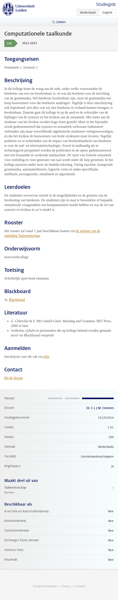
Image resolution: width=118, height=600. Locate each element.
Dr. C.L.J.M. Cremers (100, 408)
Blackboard (17, 300)
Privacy (66, 586)
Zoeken (61, 22)
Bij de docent (13, 378)
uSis (46, 356)
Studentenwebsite (45, 586)
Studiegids (106, 4)
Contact (80, 586)
